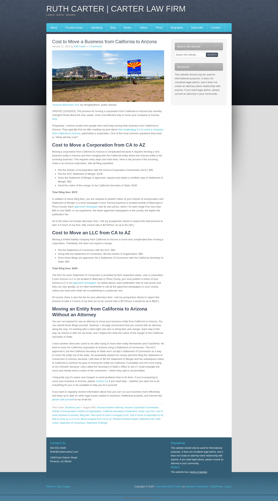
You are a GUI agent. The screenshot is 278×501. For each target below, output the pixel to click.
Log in (228, 486)
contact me (102, 381)
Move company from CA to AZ (96, 419)
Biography (177, 27)
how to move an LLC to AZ (65, 419)
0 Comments (95, 46)
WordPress (216, 486)
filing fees (85, 415)
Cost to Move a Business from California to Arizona (104, 41)
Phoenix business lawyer (125, 419)
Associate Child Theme (168, 486)
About (53, 27)
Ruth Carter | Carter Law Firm (116, 8)
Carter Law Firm (146, 411)
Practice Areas (74, 27)
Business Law (72, 407)
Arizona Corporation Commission (141, 407)
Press (159, 27)
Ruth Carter (80, 46)
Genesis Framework (197, 486)
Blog (113, 27)
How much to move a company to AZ (110, 415)
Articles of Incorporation (64, 411)
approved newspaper (86, 206)
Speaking (96, 27)
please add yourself (63, 399)
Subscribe (197, 27)
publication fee (146, 419)
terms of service (199, 472)
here (54, 118)
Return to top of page (58, 486)
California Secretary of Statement (120, 411)
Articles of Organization (90, 411)
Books (127, 27)
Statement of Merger (97, 423)
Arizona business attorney (110, 407)
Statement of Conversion (72, 423)
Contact (215, 27)
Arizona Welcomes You (66, 104)
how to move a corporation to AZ (147, 415)
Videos (143, 27)
